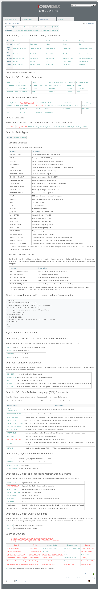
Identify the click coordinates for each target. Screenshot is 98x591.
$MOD (47, 109)
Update (65, 41)
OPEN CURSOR (12, 465)
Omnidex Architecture (14, 551)
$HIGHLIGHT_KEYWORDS (72, 106)
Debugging (67, 561)
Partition (32, 61)
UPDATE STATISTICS (14, 492)
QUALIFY (10, 525)
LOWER (78, 85)
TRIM (34, 92)
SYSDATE (54, 127)
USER (78, 92)
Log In (92, 581)
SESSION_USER (12, 92)
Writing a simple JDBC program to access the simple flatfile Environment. (35, 541)
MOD (8, 89)
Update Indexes (18, 58)
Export (15, 61)
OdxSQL (45, 551)
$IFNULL (85, 106)
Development (72, 545)
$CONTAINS (40, 102)
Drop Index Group (85, 54)
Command (66, 64)
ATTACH (9, 383)
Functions (36, 27)
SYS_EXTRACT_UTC (42, 127)
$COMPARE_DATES (89, 102)
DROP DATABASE (13, 430)
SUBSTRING (80, 89)
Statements (28, 27)
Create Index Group (85, 48)
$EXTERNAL (40, 106)
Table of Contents (10, 19)
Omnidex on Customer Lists (16, 554)
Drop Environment (19, 54)
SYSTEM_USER (24, 92)
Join (47, 61)
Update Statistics (51, 58)
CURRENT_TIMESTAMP (40, 85)
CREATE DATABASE (14, 414)
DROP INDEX (11, 436)
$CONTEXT (49, 102)
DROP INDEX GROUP (14, 439)
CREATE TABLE (12, 417)
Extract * (82, 64)
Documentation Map (87, 561)
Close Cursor (83, 61)
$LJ (8, 109)
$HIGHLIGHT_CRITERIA (53, 106)
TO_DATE (73, 127)
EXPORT (10, 462)
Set (80, 44)
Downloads (44, 19)
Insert (32, 41)
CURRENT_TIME (25, 85)
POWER (34, 89)
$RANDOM (85, 109)
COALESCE (71, 82)
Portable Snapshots (35, 561)
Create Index (67, 48)
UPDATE (10, 354)
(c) (7, 568)
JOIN (8, 528)
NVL (26, 127)
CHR (8, 127)
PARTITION (11, 499)
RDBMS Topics (47, 558)
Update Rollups (68, 58)
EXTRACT (70, 85)
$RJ (8, 112)
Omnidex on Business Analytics (17, 558)
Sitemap (10, 581)
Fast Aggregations (35, 551)
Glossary (84, 558)
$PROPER (66, 109)
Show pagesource (13, 23)
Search (93, 5)
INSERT (9, 351)
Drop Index (66, 54)
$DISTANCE (24, 106)
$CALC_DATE (11, 102)
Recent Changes (21, 581)
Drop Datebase (35, 54)
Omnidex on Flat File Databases (17, 564)
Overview (19, 27)
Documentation (49, 10)
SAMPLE (70, 89)
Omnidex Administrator (50, 548)
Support (60, 19)
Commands (28, 30)
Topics (35, 545)
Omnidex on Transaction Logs (16, 561)
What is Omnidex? (13, 548)
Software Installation (87, 548)
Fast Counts (33, 548)
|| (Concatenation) (82, 82)
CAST (34, 82)
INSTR (13, 127)
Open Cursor (67, 61)
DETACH (10, 387)
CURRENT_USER (55, 85)
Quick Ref (55, 27)
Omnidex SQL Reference (72, 548)
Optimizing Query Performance (52, 554)
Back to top (89, 574)
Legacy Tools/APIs (48, 561)
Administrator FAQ (48, 564)
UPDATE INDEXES (13, 483)
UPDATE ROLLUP (13, 486)
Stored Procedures (70, 558)
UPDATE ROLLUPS (13, 489)
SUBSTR (31, 127)
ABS (8, 82)
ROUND (52, 89)
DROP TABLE (11, 433)
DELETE (10, 357)
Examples (44, 27)
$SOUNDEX (49, 112)
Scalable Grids (33, 564)
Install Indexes (18, 64)
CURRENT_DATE (13, 85)
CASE (21, 82)
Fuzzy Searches (34, 558)
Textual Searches (34, 554)
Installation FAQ (86, 564)
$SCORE (39, 112)
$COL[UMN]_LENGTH (27, 102)
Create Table (50, 48)
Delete (48, 41)
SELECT (10, 347)
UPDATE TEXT (12, 495)
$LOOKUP (23, 109)
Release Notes (86, 554)
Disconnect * (34, 44)
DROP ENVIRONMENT (14, 426)
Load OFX (49, 64)
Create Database (35, 48)
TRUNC (52, 92)
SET (8, 380)
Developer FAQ (69, 564)
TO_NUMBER (82, 127)
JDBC (66, 554)
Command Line (46, 30)
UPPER (69, 92)
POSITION (22, 89)
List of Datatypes (20, 137)
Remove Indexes (35, 64)
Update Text (34, 58)
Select (15, 41)
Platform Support (86, 551)
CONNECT (10, 374)
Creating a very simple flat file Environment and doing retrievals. (32, 538)
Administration (52, 545)
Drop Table (49, 54)
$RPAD (22, 112)
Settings (35, 30)
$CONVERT (67, 102)
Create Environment (19, 48)
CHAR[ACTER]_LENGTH (57, 82)
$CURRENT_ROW (13, 106)
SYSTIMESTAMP (64, 127)
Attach (48, 44)
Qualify (81, 41)
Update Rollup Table (86, 58)
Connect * (16, 44)
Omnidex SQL (27, 19)
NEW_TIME (20, 127)
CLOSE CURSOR (13, 468)
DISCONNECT (12, 377)
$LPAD (38, 109)
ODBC (66, 551)
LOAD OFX (10, 502)
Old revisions (90, 23)
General (87, 545)
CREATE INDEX (12, 420)
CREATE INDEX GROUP (15, 423)
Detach (65, 44)
